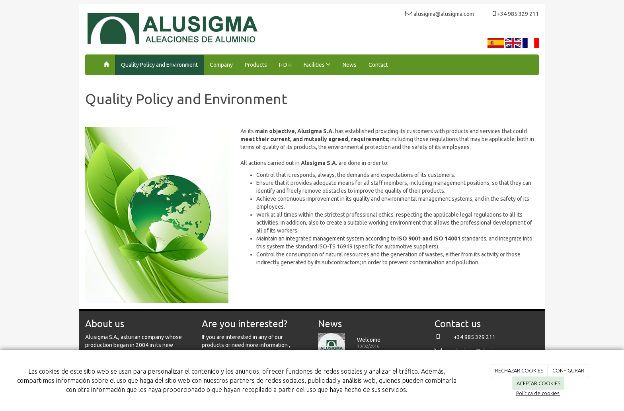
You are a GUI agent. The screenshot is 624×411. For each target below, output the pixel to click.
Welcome (368, 340)
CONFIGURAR (568, 370)
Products (256, 65)
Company (221, 65)
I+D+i (285, 65)
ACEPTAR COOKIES (538, 383)
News (350, 65)
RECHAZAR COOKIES (519, 370)
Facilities (317, 64)
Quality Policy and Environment (159, 65)
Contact (378, 65)
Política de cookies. (538, 393)
